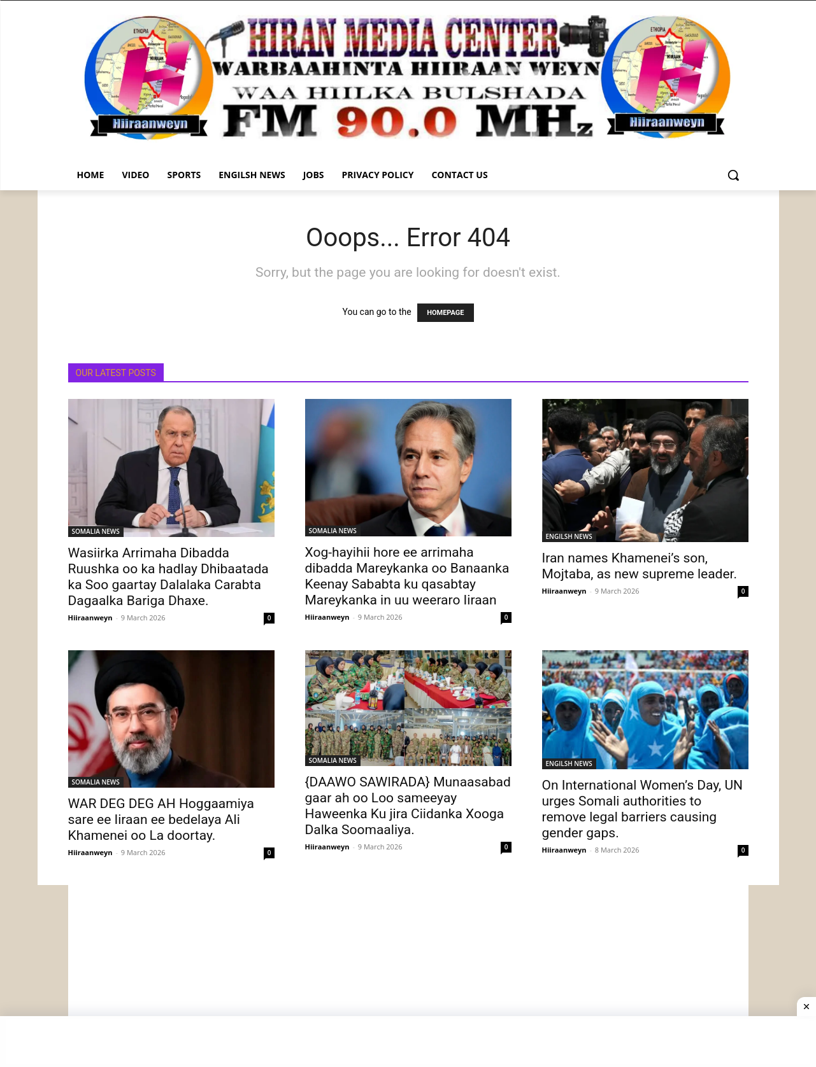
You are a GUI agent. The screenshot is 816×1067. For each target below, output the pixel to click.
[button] (733, 175)
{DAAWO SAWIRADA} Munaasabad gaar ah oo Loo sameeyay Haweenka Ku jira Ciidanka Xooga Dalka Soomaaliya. (408, 805)
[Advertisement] (408, 974)
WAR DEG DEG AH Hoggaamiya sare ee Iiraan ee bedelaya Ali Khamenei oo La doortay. (161, 819)
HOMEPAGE (445, 313)
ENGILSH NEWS (569, 536)
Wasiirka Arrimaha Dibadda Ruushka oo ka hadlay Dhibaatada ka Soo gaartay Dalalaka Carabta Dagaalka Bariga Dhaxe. (168, 576)
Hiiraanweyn (90, 617)
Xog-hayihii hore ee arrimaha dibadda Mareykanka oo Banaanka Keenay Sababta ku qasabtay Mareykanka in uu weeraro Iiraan (407, 576)
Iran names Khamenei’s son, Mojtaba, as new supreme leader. (639, 566)
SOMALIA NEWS (96, 531)
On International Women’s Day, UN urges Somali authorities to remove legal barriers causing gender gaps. (642, 809)
